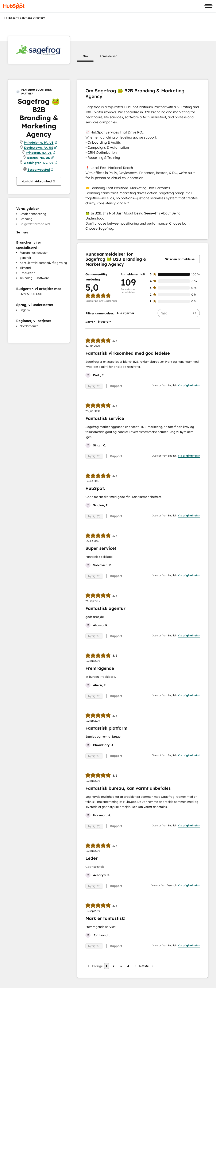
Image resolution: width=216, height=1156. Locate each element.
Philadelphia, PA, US (40, 142)
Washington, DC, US (40, 162)
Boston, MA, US (40, 157)
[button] (85, 56)
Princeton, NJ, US (40, 152)
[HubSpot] (13, 6)
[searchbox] (179, 313)
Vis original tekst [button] (189, 385)
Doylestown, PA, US (40, 147)
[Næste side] (146, 966)
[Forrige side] (94, 966)
